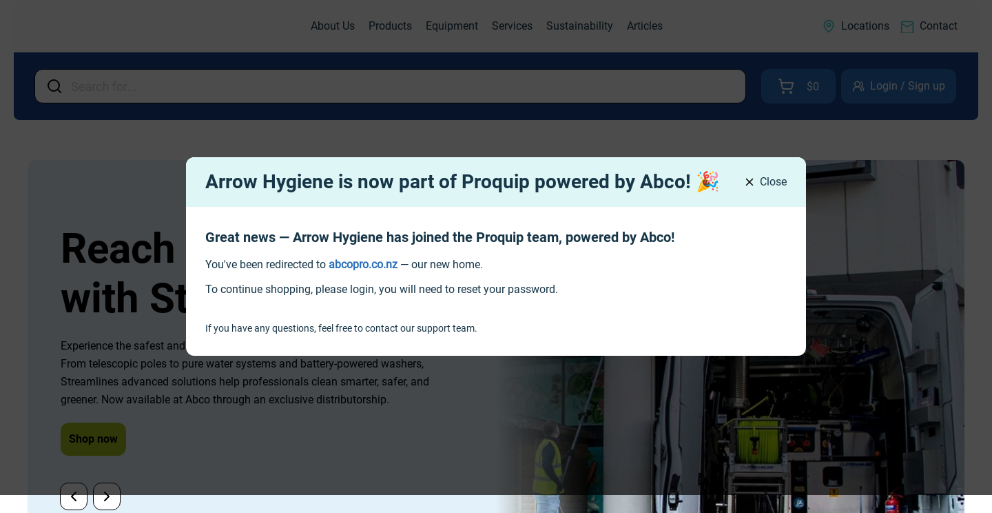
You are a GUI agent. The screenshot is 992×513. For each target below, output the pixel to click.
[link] (363, 264)
